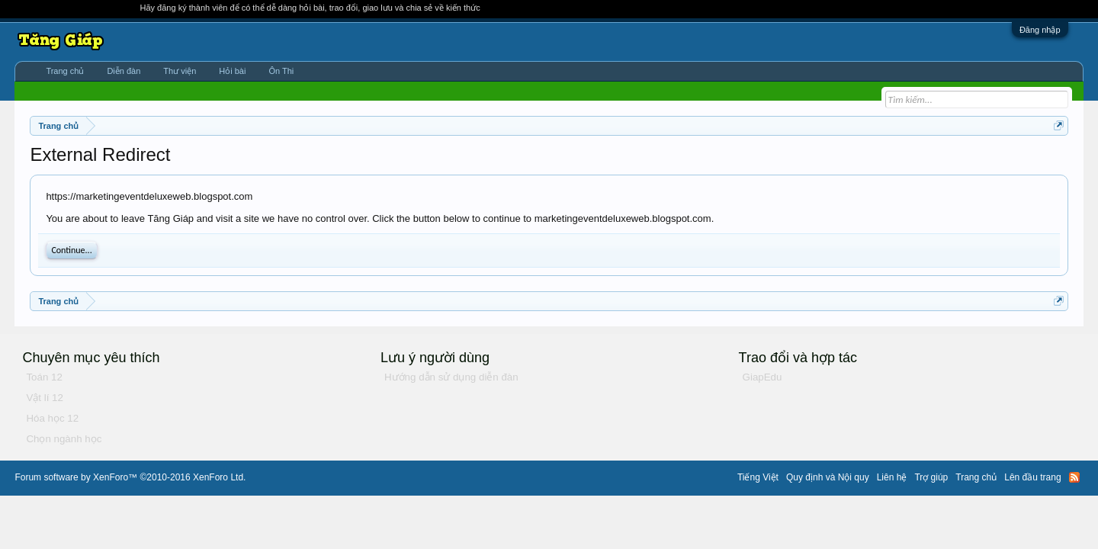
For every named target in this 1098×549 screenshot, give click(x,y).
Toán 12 (44, 377)
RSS (1074, 477)
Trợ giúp (931, 477)
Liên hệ (892, 477)
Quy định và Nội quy (827, 477)
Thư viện (179, 70)
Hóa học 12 (52, 418)
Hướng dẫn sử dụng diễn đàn (451, 377)
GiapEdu (762, 377)
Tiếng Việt (758, 477)
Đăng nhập (1040, 29)
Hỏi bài (232, 70)
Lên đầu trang (1032, 477)
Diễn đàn (123, 70)
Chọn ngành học (63, 439)
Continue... (71, 250)
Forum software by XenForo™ (130, 477)
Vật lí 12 (44, 397)
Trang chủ (65, 70)
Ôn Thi (281, 70)
